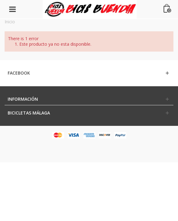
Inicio (10, 22)
